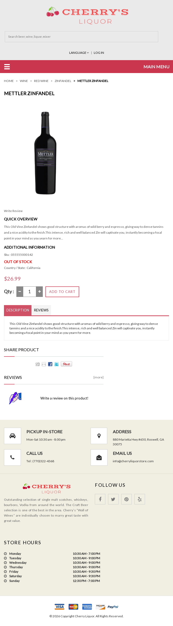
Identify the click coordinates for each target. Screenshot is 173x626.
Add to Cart (62, 291)
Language (79, 52)
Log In (99, 52)
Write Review (13, 210)
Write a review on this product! (64, 398)
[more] (98, 377)
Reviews (41, 309)
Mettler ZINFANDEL (92, 81)
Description (17, 309)
